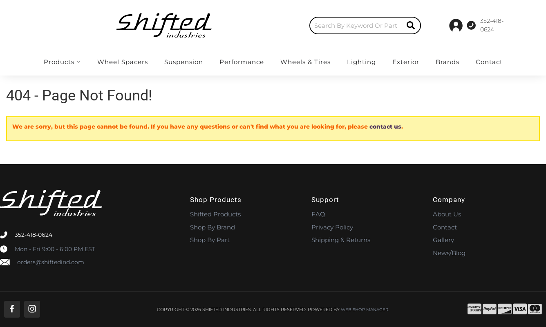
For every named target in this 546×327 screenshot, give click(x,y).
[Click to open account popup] (493, 25)
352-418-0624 (33, 234)
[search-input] (280, 25)
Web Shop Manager (364, 309)
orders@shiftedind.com (50, 262)
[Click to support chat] (445, 25)
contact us (385, 126)
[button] (290, 25)
